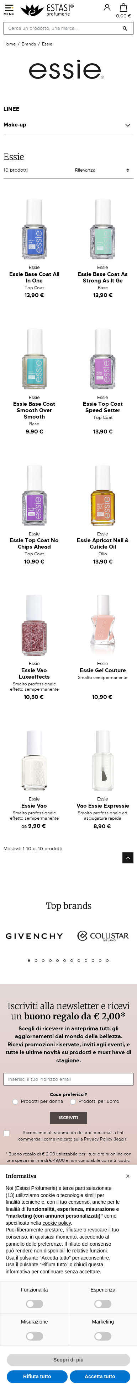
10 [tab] (93, 961)
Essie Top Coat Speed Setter (103, 407)
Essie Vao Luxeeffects (34, 673)
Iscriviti (68, 1118)
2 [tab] (36, 961)
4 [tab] (50, 961)
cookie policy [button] (57, 1223)
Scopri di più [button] (68, 1360)
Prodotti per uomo (99, 1101)
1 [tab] (29, 961)
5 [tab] (57, 961)
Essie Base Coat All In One (34, 277)
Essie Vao (34, 805)
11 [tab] (100, 961)
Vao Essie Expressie (103, 805)
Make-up (15, 124)
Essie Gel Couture (103, 670)
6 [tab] (65, 961)
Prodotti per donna (42, 1101)
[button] (127, 1176)
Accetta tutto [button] (100, 1376)
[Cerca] (68, 28)
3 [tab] (43, 961)
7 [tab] (72, 961)
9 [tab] (86, 961)
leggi (120, 1139)
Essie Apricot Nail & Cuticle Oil (102, 543)
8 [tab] (79, 961)
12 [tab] (107, 961)
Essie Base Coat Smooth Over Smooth (34, 410)
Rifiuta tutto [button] (37, 1376)
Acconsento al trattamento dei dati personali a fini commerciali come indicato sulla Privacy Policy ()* (73, 1136)
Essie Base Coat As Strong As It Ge (103, 277)
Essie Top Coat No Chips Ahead (34, 543)
